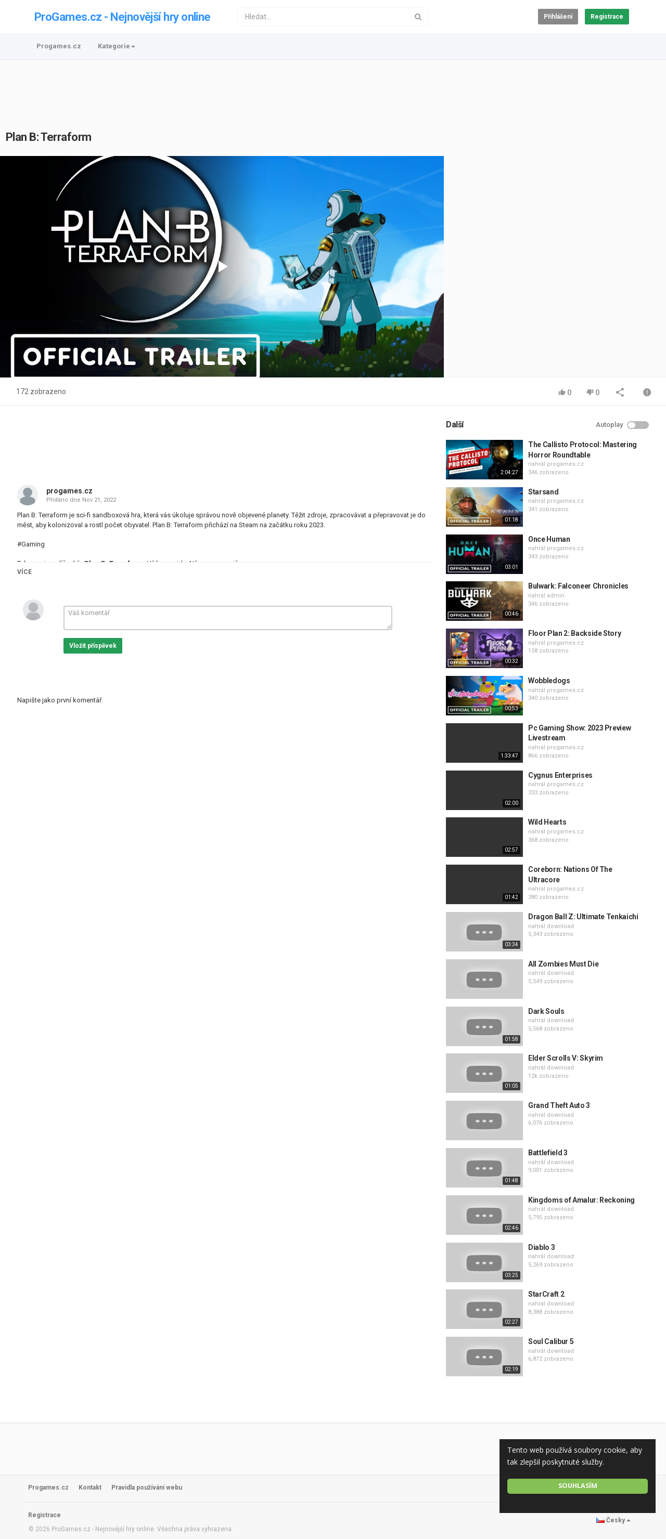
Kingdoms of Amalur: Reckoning (581, 1200)
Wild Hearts (547, 822)
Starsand (543, 492)
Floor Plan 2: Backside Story (574, 633)
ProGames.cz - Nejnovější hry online (122, 16)
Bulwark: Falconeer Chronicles (578, 586)
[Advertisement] (333, 89)
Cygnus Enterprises (560, 775)
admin (556, 595)
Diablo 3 (541, 1247)
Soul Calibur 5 (550, 1341)
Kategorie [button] (116, 46)
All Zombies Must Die (563, 964)
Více (24, 572)
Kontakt (90, 1487)
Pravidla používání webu (146, 1487)
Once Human (549, 539)
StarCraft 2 (546, 1294)
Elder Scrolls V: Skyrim (565, 1058)
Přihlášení (558, 16)
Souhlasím (577, 1485)
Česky (613, 1520)
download (560, 926)
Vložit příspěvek (93, 645)
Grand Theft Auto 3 (559, 1105)
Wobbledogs (549, 680)
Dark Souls (546, 1011)
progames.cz (69, 491)
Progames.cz (58, 46)
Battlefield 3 (547, 1153)
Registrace (607, 16)
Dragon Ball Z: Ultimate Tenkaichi (583, 916)
